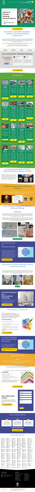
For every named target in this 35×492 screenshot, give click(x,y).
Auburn (3, 445)
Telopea (3, 465)
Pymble (24, 442)
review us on (7, 63)
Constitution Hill (9, 466)
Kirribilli (9, 454)
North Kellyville (20, 446)
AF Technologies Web (21, 490)
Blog (21, 2)
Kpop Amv (27, 56)
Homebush (14, 439)
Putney (24, 441)
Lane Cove (9, 455)
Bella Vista (3, 452)
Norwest (14, 455)
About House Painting (13, 96)
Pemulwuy (3, 464)
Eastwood (9, 446)
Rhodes (24, 445)
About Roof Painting (5, 139)
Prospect (19, 467)
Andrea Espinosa (18, 56)
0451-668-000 (30, 2)
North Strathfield (19, 452)
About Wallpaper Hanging (22, 141)
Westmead (24, 456)
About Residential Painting (5, 119)
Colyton (19, 462)
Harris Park (9, 467)
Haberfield (14, 465)
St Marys (19, 461)
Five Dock (9, 452)
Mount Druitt (20, 441)
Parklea (9, 462)
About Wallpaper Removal (13, 140)
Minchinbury (14, 467)
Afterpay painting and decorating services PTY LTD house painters (8, 58)
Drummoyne (9, 441)
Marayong (9, 461)
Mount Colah (20, 440)
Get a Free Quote (6, 20)
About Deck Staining (29, 139)
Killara (14, 447)
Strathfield (9, 464)
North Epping (20, 445)
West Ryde (24, 454)
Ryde (24, 452)
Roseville (24, 447)
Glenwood (3, 461)
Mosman (19, 439)
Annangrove (4, 440)
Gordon (24, 462)
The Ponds (30, 439)
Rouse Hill (24, 449)
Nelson (19, 442)
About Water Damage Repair (21, 162)
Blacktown (3, 454)
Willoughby (24, 457)
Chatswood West (30, 459)
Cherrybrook (25, 461)
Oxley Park (14, 461)
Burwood (30, 454)
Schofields (19, 454)
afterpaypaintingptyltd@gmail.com (7, 475)
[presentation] (25, 406)
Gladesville (3, 455)
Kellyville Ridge (15, 445)
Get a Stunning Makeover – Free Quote (8, 350)
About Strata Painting (29, 118)
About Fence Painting (29, 162)
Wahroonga (30, 445)
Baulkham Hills (4, 447)
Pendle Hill (30, 464)
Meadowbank (25, 464)
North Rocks (19, 449)
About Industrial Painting (21, 120)
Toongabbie (30, 441)
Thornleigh (30, 440)
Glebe (3, 456)
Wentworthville (31, 449)
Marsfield (30, 462)
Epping (9, 447)
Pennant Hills (25, 465)
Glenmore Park (31, 461)
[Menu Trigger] (32, 2)
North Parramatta (19, 448)
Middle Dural (20, 465)
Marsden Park (4, 462)
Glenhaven (3, 457)
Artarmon (3, 442)
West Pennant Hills (31, 452)
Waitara (30, 446)
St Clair (19, 457)
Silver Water (19, 456)
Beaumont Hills (4, 449)
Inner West (14, 442)
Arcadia (3, 441)
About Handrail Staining (5, 163)
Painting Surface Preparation (19, 474)
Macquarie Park (9, 459)
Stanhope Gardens (14, 463)
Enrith (24, 439)
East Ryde (9, 445)
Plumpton (24, 440)
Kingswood (14, 452)
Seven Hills (19, 455)
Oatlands (14, 457)
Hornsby (14, 440)
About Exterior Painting (29, 96)
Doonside (9, 440)
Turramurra (30, 442)
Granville (19, 464)
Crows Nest (4, 467)
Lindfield (9, 457)
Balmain (3, 446)
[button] (4, 489)
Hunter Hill (14, 441)
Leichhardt (9, 456)
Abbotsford (4, 439)
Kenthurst (14, 446)
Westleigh (24, 455)
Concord (14, 464)
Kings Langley (15, 449)
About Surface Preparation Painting (5, 98)
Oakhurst (14, 456)
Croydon (9, 439)
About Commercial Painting (13, 120)
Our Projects (17, 286)
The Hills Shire (25, 467)
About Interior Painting (21, 96)
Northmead (14, 454)
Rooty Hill (24, 446)
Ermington (9, 449)
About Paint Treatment (13, 161)
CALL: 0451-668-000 (17, 70)
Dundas (9, 442)
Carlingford (30, 455)
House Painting (26, 474)
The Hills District (30, 466)
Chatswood (30, 457)
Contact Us (23, 2)
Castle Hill (30, 456)
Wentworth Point (30, 448)
